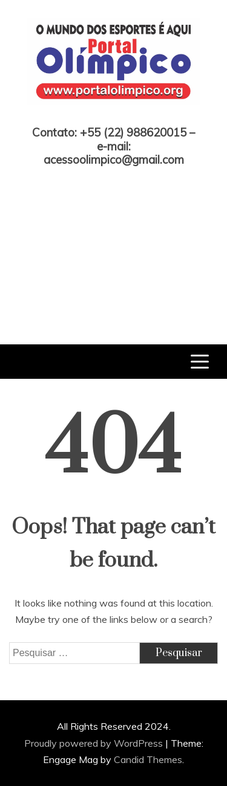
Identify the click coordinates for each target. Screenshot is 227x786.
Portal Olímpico (113, 116)
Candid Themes (148, 759)
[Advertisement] (113, 246)
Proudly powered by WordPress (94, 743)
